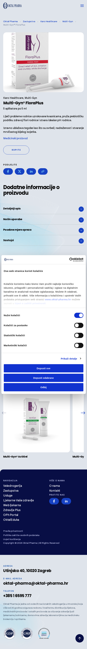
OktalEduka (11, 519)
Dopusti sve (43, 368)
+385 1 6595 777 (17, 595)
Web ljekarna (12, 505)
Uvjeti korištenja (12, 539)
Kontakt (54, 490)
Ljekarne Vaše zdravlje (18, 500)
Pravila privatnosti (13, 531)
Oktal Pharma (10, 21)
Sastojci (43, 241)
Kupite (16, 149)
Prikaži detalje (69, 358)
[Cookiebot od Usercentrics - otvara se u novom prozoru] (69, 259)
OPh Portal (10, 515)
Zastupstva (29, 21)
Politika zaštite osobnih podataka (21, 535)
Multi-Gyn (67, 21)
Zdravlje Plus (12, 510)
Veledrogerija (12, 486)
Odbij (43, 387)
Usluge (8, 495)
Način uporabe (43, 220)
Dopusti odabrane (43, 377)
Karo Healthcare (48, 21)
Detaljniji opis (43, 209)
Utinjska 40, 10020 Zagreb (27, 570)
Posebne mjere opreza (43, 230)
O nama (54, 486)
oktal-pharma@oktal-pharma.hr (35, 583)
